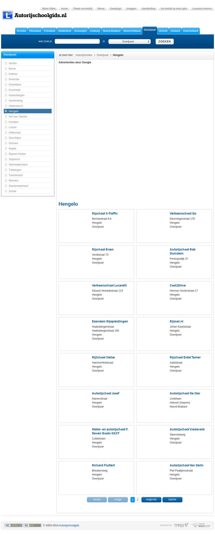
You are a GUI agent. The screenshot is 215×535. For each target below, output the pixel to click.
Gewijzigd (115, 8)
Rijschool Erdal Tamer (185, 357)
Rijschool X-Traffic (105, 213)
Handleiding (148, 8)
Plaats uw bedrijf (82, 8)
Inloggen (131, 8)
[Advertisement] (177, 133)
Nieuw (101, 8)
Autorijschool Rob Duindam (182, 251)
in (104, 41)
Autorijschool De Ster (185, 393)
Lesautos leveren (202, 8)
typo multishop (200, 525)
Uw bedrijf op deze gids (174, 8)
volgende (151, 499)
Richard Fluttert (103, 465)
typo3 (181, 525)
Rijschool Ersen (103, 249)
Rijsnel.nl (176, 321)
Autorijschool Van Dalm (186, 465)
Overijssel (102, 55)
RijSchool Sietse (103, 357)
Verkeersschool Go (183, 213)
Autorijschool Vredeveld (187, 429)
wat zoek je (45, 41)
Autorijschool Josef (105, 393)
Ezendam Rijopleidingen (110, 321)
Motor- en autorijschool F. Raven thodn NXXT (110, 431)
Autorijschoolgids (69, 525)
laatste (172, 499)
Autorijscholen (84, 55)
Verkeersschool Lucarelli (109, 285)
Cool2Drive (178, 285)
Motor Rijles (49, 8)
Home (64, 8)
